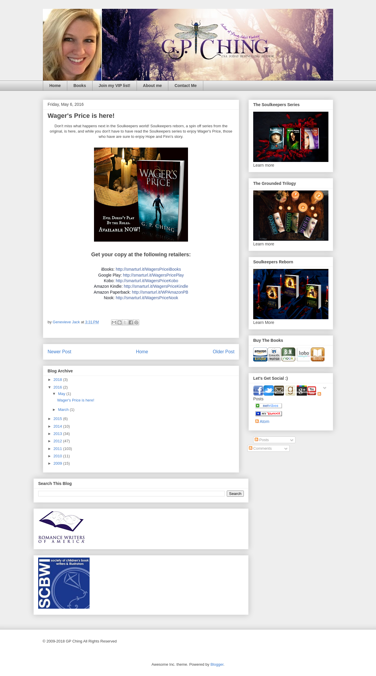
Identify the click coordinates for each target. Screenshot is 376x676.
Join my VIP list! (114, 85)
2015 (58, 418)
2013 (58, 433)
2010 (58, 456)
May (62, 393)
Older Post (223, 351)
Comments (260, 448)
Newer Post (59, 351)
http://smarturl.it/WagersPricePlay (153, 275)
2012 (58, 441)
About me (152, 85)
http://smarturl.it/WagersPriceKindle (156, 286)
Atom (262, 421)
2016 (58, 387)
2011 (58, 448)
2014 (58, 426)
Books (79, 85)
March (64, 409)
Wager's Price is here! (75, 400)
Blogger (216, 664)
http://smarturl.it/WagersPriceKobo (147, 280)
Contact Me (185, 85)
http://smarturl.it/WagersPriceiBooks (148, 269)
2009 (58, 463)
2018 (58, 379)
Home (55, 85)
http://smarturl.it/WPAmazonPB (160, 292)
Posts (262, 440)
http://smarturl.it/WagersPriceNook (147, 297)
